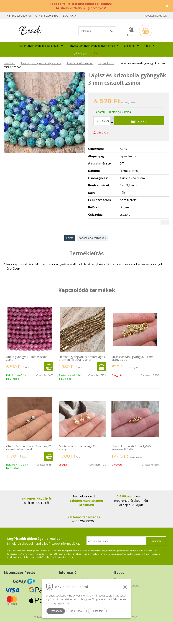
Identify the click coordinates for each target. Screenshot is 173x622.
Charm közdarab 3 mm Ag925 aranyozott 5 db (131, 447)
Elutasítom (97, 611)
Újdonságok (80, 53)
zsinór (105, 121)
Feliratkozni (156, 541)
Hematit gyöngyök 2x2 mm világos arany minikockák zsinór (82, 358)
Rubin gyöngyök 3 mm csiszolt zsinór (26, 358)
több (149, 45)
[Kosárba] (139, 120)
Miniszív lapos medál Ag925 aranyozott (77, 447)
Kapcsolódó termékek (92, 238)
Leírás (69, 238)
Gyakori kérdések (156, 15)
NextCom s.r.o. (131, 616)
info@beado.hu (21, 15)
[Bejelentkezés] (131, 31)
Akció (97, 53)
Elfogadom (56, 611)
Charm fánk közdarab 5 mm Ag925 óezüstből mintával (29, 447)
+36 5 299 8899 (48, 15)
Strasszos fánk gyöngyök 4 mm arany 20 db (132, 358)
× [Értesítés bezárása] (167, 6)
